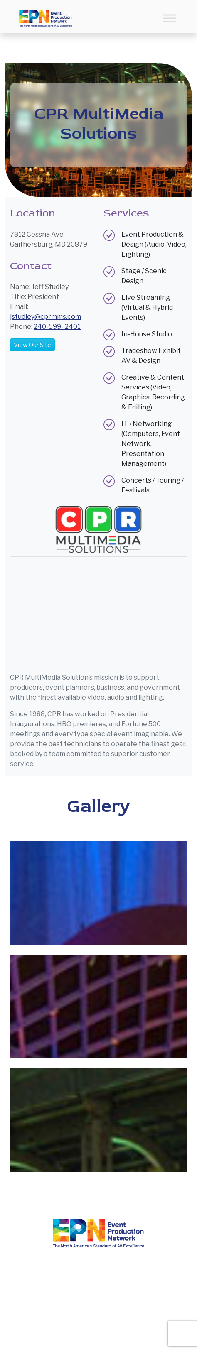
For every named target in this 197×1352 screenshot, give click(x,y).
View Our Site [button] (32, 344)
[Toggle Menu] (169, 18)
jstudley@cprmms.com (45, 317)
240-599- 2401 (57, 327)
